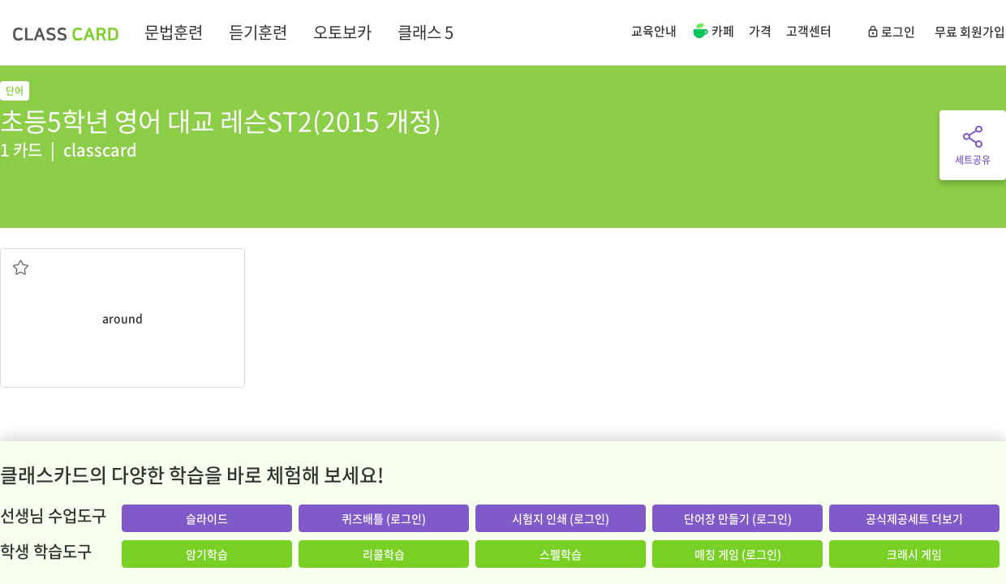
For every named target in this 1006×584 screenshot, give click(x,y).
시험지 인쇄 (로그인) (560, 518)
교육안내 (654, 31)
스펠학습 (561, 554)
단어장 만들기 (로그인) (738, 518)
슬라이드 (207, 518)
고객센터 (809, 31)
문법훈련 (173, 32)
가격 (760, 31)
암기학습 (207, 554)
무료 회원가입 (970, 32)
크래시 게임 (914, 554)
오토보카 (342, 32)
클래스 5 (426, 32)
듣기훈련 (258, 32)
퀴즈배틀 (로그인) (384, 518)
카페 (712, 32)
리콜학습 (384, 554)
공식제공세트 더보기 (914, 518)
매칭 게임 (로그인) (737, 554)
